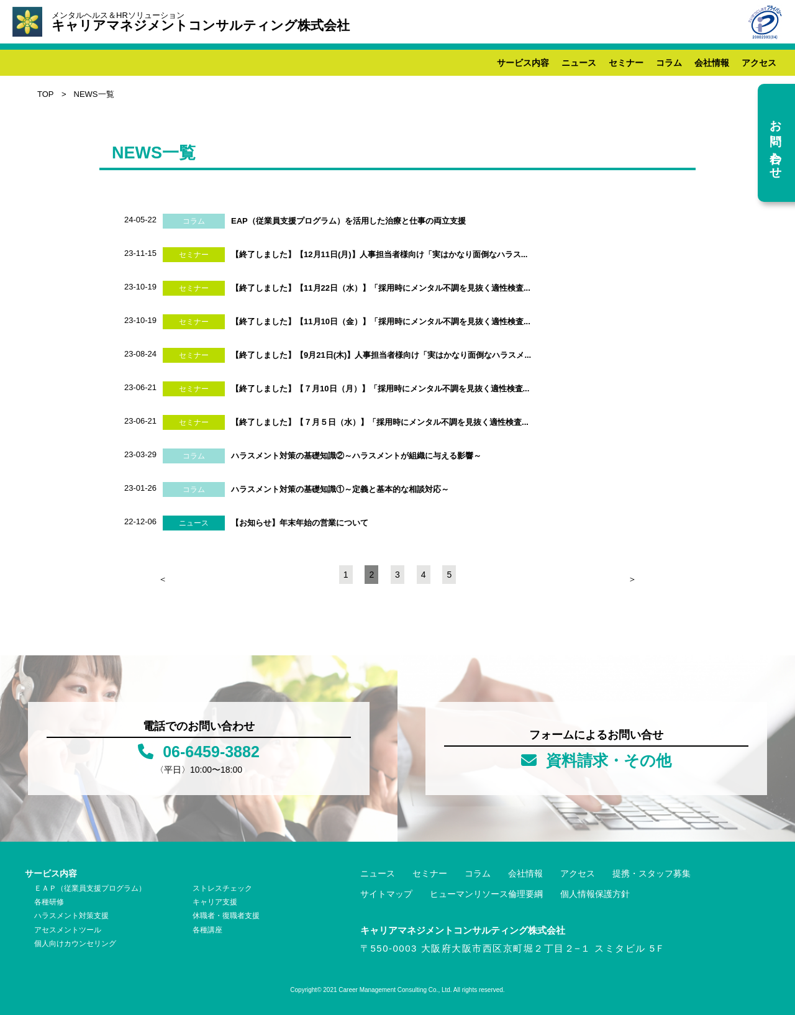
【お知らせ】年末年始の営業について (299, 522)
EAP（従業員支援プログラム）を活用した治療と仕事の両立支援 (348, 220)
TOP (45, 94)
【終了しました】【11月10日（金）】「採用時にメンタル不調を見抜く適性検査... (380, 321)
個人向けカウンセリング (75, 943)
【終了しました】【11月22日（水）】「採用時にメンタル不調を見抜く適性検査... (380, 288)
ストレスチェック (222, 888)
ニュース (578, 63)
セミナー (626, 63)
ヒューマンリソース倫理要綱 (486, 894)
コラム (669, 63)
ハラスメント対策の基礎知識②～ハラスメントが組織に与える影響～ (356, 455)
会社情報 (711, 63)
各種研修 (49, 902)
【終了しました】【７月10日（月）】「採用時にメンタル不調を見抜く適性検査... (380, 388)
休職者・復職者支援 (226, 915)
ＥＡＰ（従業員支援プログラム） (90, 888)
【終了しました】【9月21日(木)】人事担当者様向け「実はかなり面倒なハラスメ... (381, 355)
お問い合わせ (776, 142)
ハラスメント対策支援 (71, 915)
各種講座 (207, 930)
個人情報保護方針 (595, 894)
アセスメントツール (67, 930)
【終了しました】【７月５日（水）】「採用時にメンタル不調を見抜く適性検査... (380, 422)
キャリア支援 (215, 902)
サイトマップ (386, 894)
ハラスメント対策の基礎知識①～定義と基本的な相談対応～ (340, 489)
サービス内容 (523, 63)
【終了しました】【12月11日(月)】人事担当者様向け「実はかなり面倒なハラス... (379, 254)
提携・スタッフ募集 (651, 873)
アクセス (759, 63)
